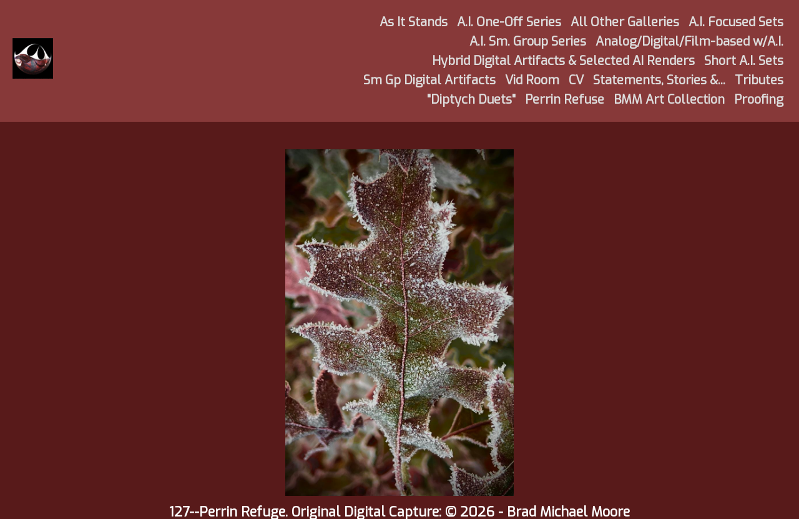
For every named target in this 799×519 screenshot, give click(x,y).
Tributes (759, 80)
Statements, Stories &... (659, 80)
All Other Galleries (625, 22)
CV (576, 80)
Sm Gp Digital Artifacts (429, 80)
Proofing (758, 99)
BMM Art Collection (669, 99)
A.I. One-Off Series (509, 22)
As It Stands (414, 22)
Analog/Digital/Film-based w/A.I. (689, 41)
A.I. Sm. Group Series (527, 41)
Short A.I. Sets (743, 60)
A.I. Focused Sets (736, 22)
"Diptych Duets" (471, 99)
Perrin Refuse (564, 99)
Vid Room (532, 80)
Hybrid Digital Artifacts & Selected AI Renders (563, 60)
